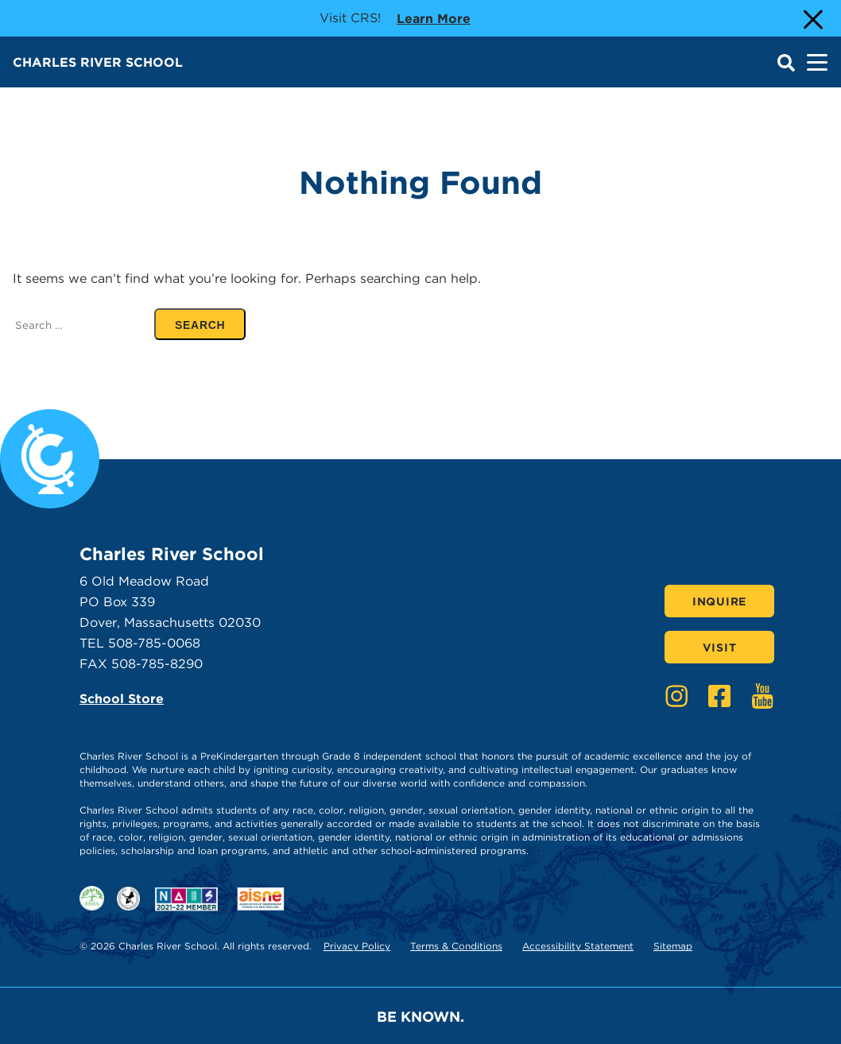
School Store (121, 698)
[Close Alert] (811, 18)
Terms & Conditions (456, 946)
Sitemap (672, 946)
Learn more (434, 17)
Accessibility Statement (578, 946)
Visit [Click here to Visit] (720, 647)
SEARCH (210, 324)
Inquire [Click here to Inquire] (719, 601)
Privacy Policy (357, 946)
